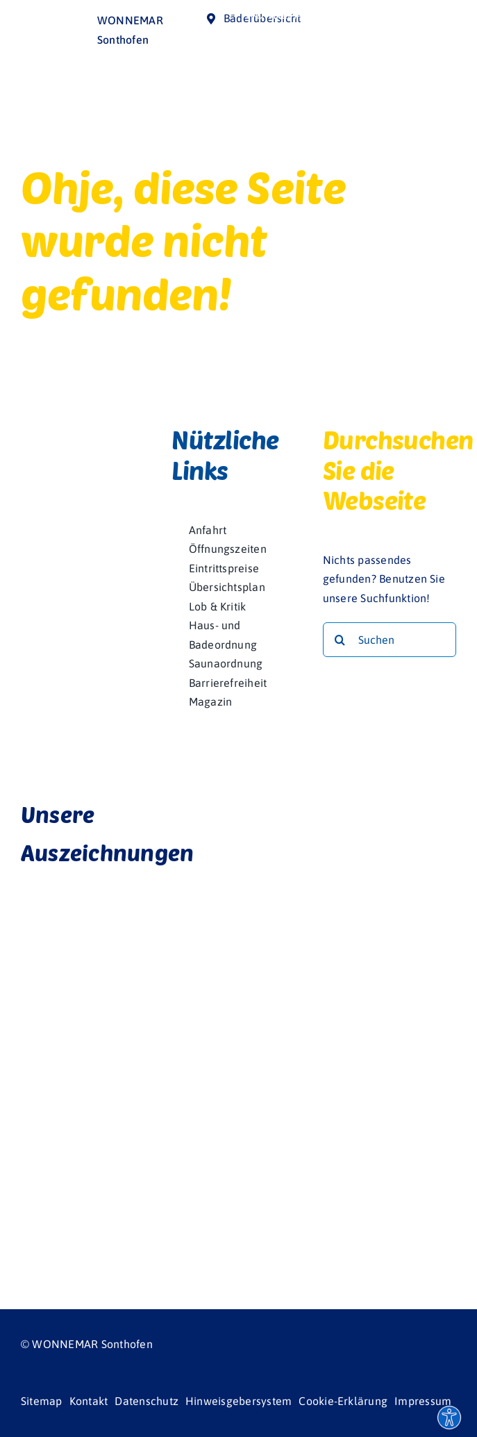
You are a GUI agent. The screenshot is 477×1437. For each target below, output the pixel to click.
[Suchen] (389, 639)
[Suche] (340, 639)
